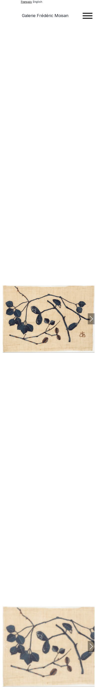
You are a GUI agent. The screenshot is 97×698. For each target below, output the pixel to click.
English (37, 2)
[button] (91, 318)
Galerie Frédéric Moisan (45, 15)
